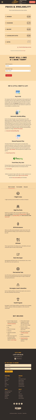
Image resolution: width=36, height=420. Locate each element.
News (5, 386)
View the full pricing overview (24, 47)
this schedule (12, 149)
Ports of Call (7, 384)
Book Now (32, 2)
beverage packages (22, 214)
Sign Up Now (8, 371)
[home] (19, 2)
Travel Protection (24, 338)
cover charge (13, 340)
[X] (22, 404)
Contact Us (20, 393)
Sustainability (7, 395)
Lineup (6, 377)
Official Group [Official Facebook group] (18, 358)
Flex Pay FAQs (8, 168)
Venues (6, 383)
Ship (5, 381)
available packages (24, 332)
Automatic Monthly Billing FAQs (12, 130)
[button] (18, 16)
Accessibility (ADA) (7, 392)
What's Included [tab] (11, 187)
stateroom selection (12, 323)
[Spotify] (19, 404)
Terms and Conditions (16, 177)
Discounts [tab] (26, 187)
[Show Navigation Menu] (2, 2)
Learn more (7, 217)
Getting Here (7, 393)
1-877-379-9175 (18, 355)
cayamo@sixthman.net (18, 356)
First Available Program (22, 378)
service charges (23, 50)
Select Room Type (8, 69)
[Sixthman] (18, 408)
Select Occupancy (8, 64)
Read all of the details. (18, 128)
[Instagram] (17, 404)
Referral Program (21, 380)
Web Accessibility (21, 398)
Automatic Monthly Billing (18, 116)
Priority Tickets (7, 378)
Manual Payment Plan (18, 141)
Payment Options (21, 383)
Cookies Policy (24, 413)
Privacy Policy (20, 413)
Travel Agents (21, 396)
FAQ (19, 392)
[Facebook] (14, 404)
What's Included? (21, 381)
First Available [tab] (19, 187)
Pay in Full (18, 96)
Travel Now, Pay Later (18, 162)
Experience (6, 380)
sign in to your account (23, 175)
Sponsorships (21, 395)
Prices (19, 377)
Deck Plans (6, 398)
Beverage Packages (21, 386)
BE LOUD (6, 396)
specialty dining (16, 215)
